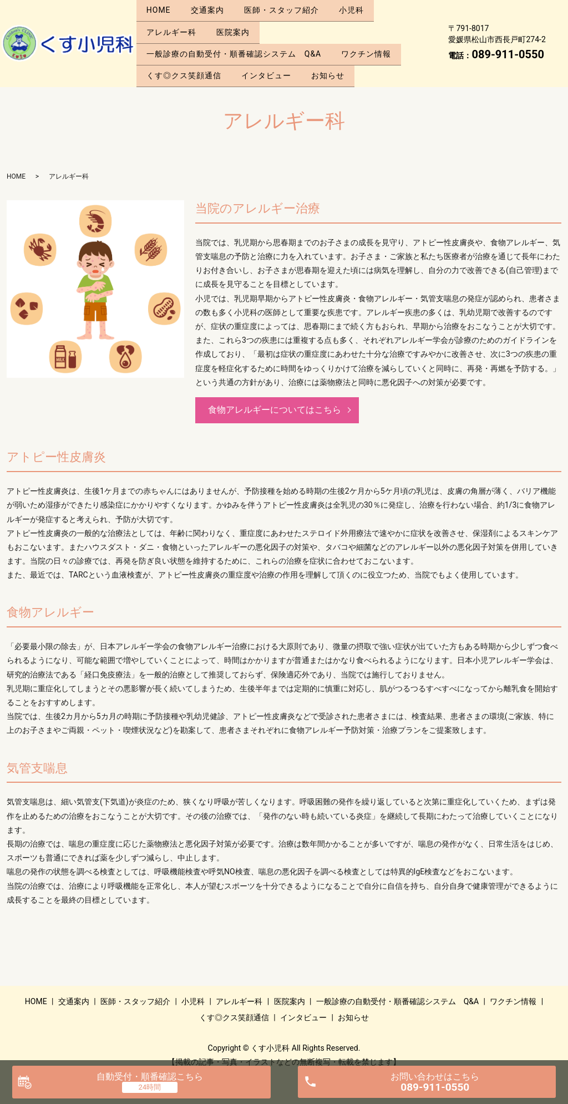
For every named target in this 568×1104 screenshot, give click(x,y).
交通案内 (212, 7)
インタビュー (271, 59)
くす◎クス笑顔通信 (185, 59)
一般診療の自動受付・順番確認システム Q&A (235, 42)
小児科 (363, 7)
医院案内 (238, 25)
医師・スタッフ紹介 (289, 7)
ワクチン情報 (371, 42)
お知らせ (336, 59)
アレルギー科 (173, 25)
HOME (160, 7)
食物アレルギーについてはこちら (274, 392)
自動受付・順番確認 (150, 1076)
